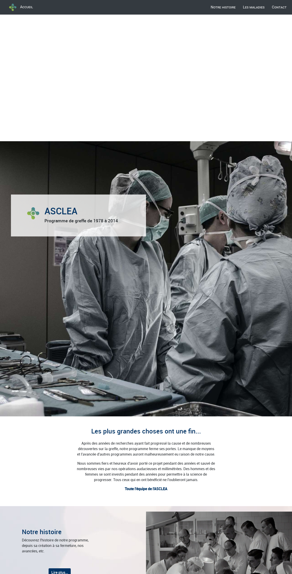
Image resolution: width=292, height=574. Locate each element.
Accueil (21, 7)
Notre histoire (223, 7)
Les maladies (254, 7)
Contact (279, 7)
